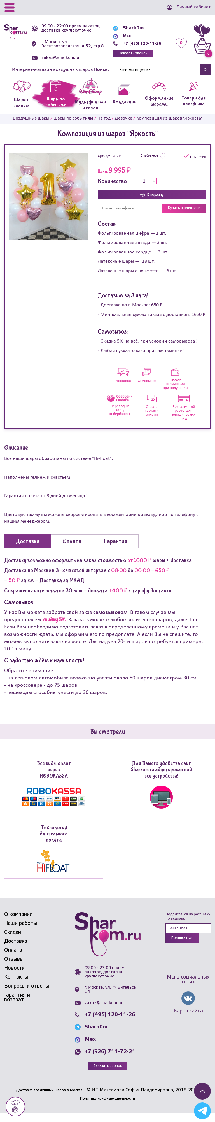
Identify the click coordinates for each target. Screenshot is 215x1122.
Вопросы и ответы (26, 995)
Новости (14, 977)
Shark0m (126, 31)
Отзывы (14, 968)
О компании (18, 923)
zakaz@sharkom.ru (62, 66)
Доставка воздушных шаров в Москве (49, 1099)
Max (120, 39)
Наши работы (20, 932)
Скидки (12, 941)
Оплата (13, 959)
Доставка (15, 950)
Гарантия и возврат (17, 1006)
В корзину (152, 203)
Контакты (16, 986)
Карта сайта (188, 1021)
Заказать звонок (129, 57)
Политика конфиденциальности (107, 1108)
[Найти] (157, 78)
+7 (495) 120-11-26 (138, 47)
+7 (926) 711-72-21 (110, 1060)
